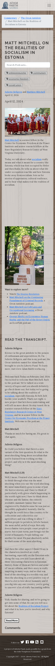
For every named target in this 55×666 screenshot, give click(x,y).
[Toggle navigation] (49, 5)
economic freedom (17, 79)
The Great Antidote (31, 18)
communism (38, 73)
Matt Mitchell (12, 140)
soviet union (13, 85)
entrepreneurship (16, 73)
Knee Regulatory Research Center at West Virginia (23, 411)
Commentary (10, 18)
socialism (37, 159)
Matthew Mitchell (36, 92)
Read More (12, 620)
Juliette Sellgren (13, 92)
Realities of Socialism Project (33, 606)
